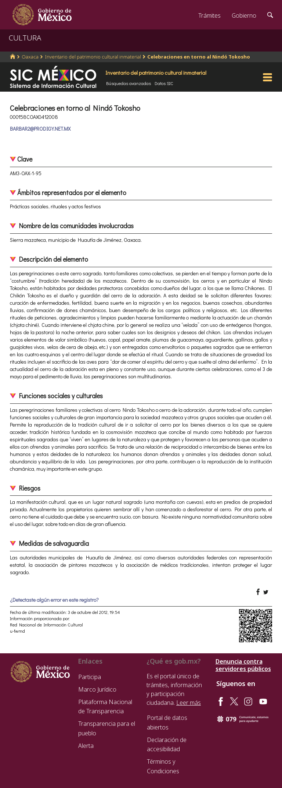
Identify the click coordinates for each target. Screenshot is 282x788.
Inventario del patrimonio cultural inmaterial (93, 56)
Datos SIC (164, 83)
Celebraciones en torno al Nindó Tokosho (198, 56)
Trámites (209, 15)
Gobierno (244, 15)
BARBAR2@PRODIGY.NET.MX (40, 128)
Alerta (86, 746)
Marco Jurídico (97, 689)
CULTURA (25, 38)
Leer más (188, 703)
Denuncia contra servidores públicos (243, 665)
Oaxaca (30, 56)
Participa (89, 677)
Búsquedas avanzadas (128, 83)
